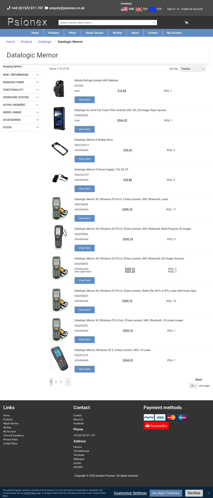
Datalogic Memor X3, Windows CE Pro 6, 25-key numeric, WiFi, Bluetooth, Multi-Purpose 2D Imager (133, 228)
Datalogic (45, 42)
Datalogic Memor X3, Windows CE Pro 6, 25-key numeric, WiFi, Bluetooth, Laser (121, 199)
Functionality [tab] (13, 89)
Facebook (78, 423)
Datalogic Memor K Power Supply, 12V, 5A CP (101, 169)
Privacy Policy (10, 439)
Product (26, 42)
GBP (141, 9)
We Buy (7, 427)
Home (10, 42)
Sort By (173, 68)
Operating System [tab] (16, 97)
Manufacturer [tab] (13, 82)
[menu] (106, 33)
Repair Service (10, 423)
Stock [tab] (7, 127)
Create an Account (192, 9)
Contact (77, 415)
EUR (155, 9)
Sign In (171, 9)
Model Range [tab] (12, 112)
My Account (9, 431)
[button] (128, 10)
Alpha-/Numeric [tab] (14, 104)
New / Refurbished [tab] (15, 74)
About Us (78, 419)
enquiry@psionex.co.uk (66, 8)
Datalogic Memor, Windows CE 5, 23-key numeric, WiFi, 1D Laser (113, 350)
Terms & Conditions (13, 435)
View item (84, 99)
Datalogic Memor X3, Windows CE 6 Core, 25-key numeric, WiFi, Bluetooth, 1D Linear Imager (129, 320)
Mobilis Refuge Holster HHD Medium (96, 80)
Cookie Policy (10, 443)
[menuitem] (35, 33)
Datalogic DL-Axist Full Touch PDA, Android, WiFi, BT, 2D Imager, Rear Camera (120, 110)
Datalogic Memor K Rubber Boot (94, 139)
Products (8, 419)
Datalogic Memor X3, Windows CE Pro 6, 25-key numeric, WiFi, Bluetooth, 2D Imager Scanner (129, 258)
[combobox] (107, 22)
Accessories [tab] (12, 119)
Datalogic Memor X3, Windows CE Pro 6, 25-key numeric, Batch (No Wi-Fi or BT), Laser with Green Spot (135, 290)
